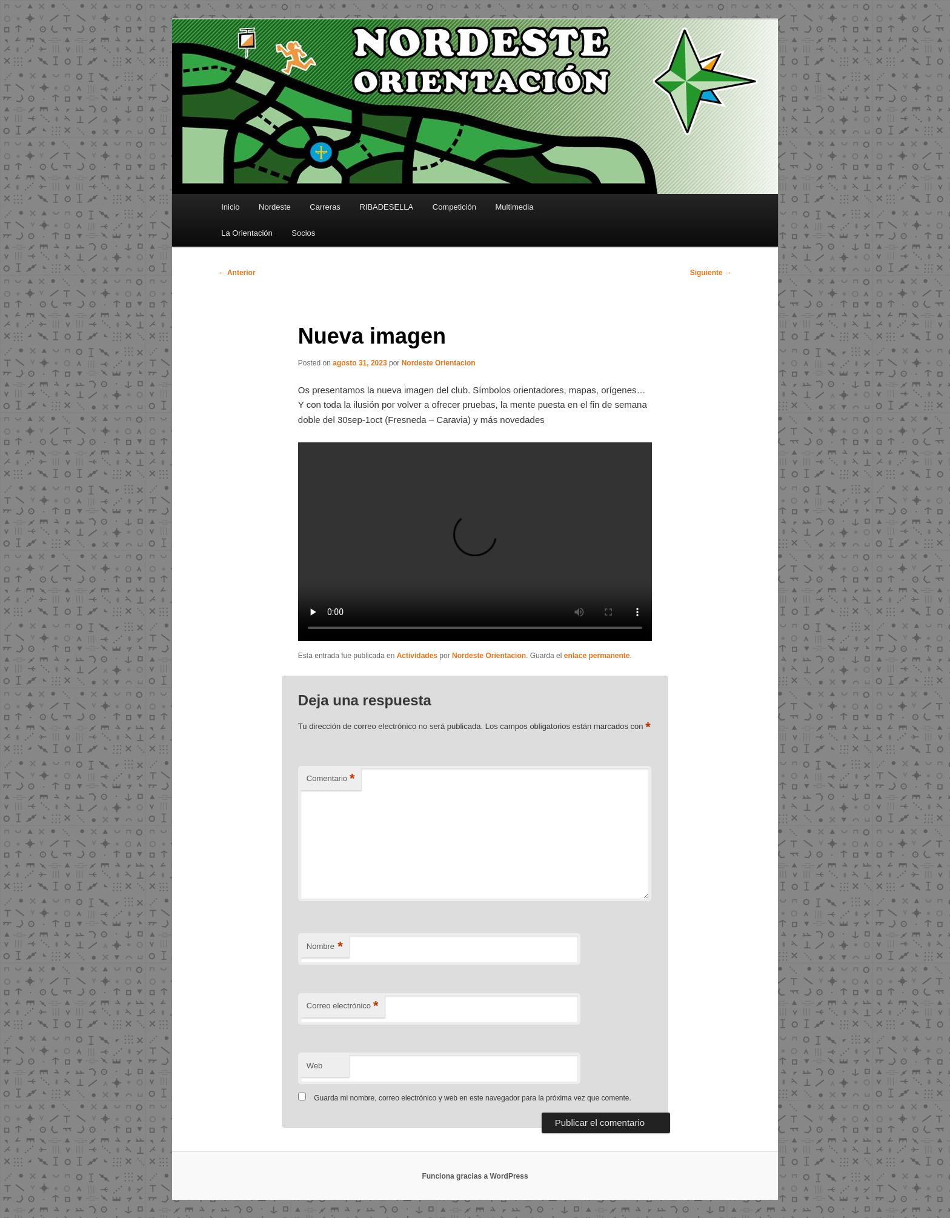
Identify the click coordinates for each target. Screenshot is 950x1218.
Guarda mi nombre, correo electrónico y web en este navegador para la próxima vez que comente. (472, 1098)
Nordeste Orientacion (439, 363)
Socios (303, 233)
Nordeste (275, 206)
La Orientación (247, 233)
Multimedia (515, 206)
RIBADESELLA (386, 206)
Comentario (331, 779)
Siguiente (711, 272)
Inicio (230, 206)
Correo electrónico (343, 1006)
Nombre (325, 947)
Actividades (417, 655)
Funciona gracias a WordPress (475, 1176)
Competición (454, 206)
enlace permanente (597, 655)
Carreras (325, 206)
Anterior (237, 272)
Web (315, 1065)
